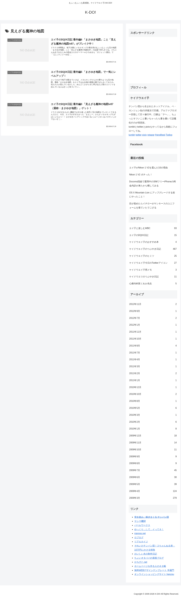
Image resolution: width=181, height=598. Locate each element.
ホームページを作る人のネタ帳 (150, 566)
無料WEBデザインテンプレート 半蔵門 (154, 570)
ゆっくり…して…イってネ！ (149, 529)
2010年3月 (153, 415)
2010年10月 (153, 394)
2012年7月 (153, 318)
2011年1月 (153, 380)
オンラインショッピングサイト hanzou (154, 574)
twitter (139, 135)
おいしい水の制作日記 (145, 554)
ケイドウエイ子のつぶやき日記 (153, 249)
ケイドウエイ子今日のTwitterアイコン (153, 263)
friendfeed (160, 135)
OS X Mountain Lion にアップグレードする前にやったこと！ (152, 194)
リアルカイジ (141, 541)
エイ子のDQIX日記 (153, 235)
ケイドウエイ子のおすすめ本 (153, 242)
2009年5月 (153, 484)
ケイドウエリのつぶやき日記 (153, 277)
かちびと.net (140, 562)
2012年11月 (153, 304)
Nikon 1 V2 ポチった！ (140, 174)
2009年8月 (153, 463)
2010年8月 (153, 401)
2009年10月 (153, 450)
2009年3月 (153, 498)
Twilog (169, 135)
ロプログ (138, 537)
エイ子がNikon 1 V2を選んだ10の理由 (148, 167)
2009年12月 (153, 436)
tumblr (132, 135)
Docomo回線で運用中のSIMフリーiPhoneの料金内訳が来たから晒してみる (152, 183)
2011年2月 (153, 373)
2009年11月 (153, 443)
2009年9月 (153, 457)
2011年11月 (153, 332)
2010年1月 (153, 429)
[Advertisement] (152, 59)
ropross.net (140, 533)
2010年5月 (153, 408)
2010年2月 (153, 422)
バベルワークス (142, 525)
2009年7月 (153, 470)
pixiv (144, 135)
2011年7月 (153, 353)
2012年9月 (153, 311)
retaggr (151, 135)
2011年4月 (153, 360)
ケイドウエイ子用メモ (153, 270)
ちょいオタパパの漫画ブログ (149, 558)
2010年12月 (153, 387)
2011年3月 (153, 366)
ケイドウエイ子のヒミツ (153, 256)
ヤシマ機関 (140, 521)
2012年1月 (153, 325)
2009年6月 (153, 477)
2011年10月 (153, 339)
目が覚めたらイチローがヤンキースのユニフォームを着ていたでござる (151, 205)
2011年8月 (153, 346)
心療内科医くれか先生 (153, 284)
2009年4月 (153, 491)
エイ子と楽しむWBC (153, 228)
